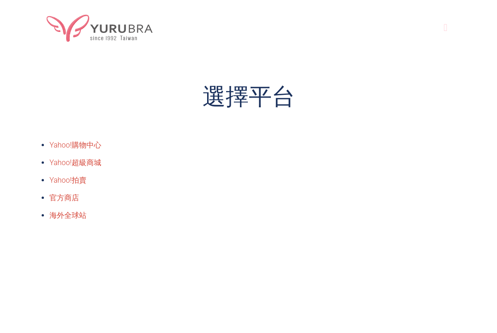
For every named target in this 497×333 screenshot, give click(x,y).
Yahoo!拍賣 (67, 180)
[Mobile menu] (446, 28)
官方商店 (64, 197)
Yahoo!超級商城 (75, 162)
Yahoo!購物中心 (75, 145)
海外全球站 (67, 215)
